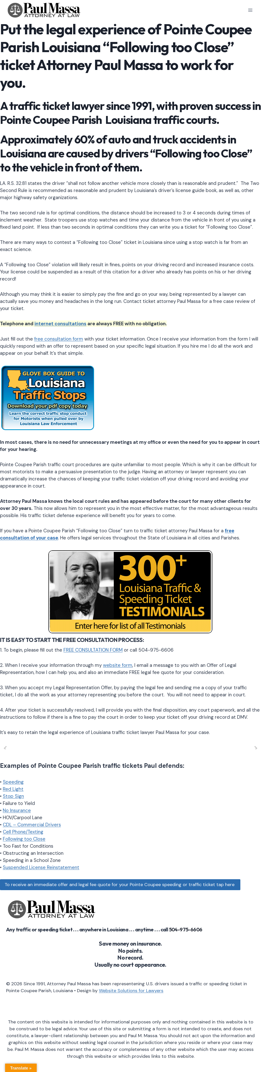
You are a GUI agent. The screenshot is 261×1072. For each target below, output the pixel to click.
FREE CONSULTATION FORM (93, 650)
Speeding (13, 782)
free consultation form (58, 339)
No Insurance (17, 810)
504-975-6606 (185, 929)
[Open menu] (250, 10)
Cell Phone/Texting (23, 832)
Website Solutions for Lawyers (131, 991)
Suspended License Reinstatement (41, 867)
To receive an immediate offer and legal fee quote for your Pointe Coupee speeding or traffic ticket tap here (120, 885)
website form (117, 665)
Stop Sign (13, 796)
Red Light (13, 789)
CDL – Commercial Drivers (32, 824)
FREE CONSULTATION (90, 639)
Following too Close (24, 839)
